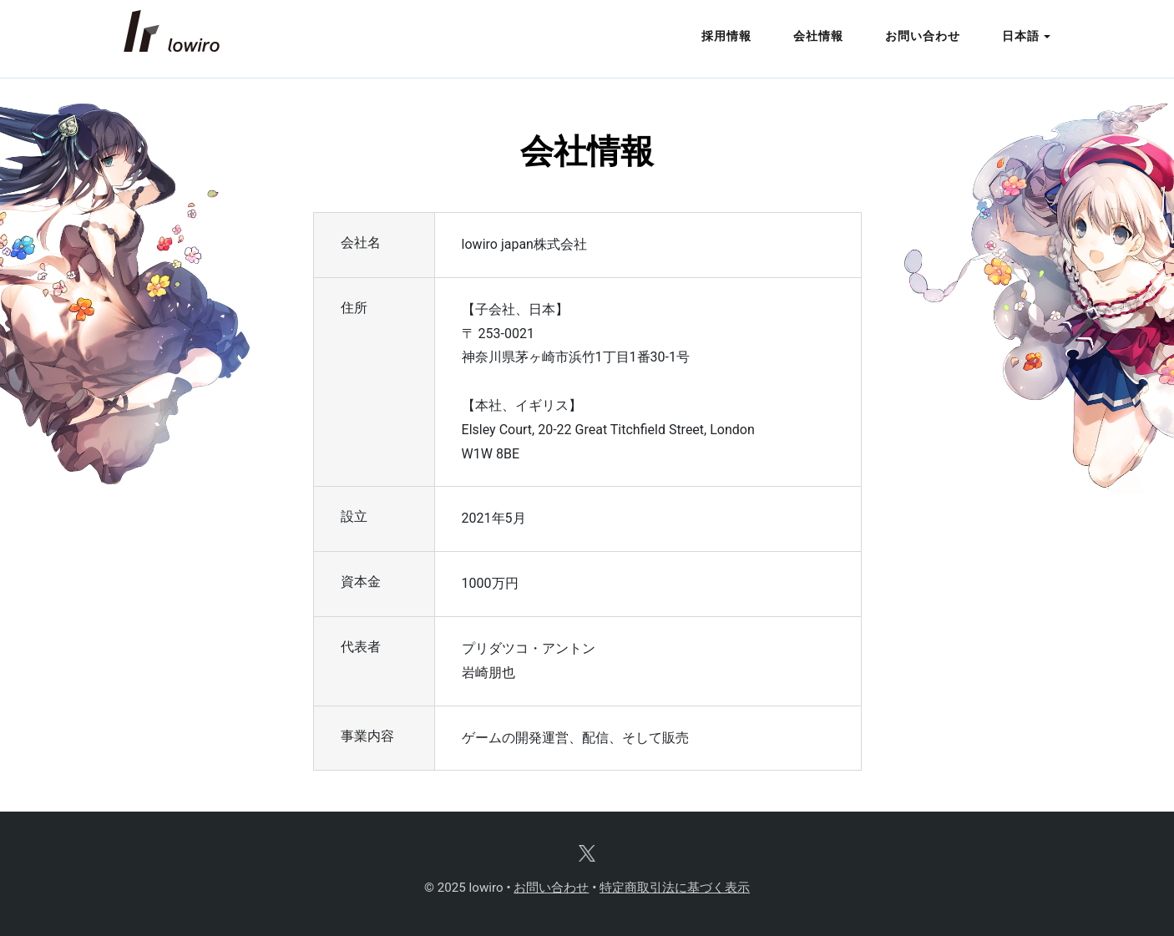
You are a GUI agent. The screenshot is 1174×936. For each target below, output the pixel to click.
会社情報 (818, 36)
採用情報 (726, 36)
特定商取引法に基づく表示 (675, 887)
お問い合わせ (922, 36)
